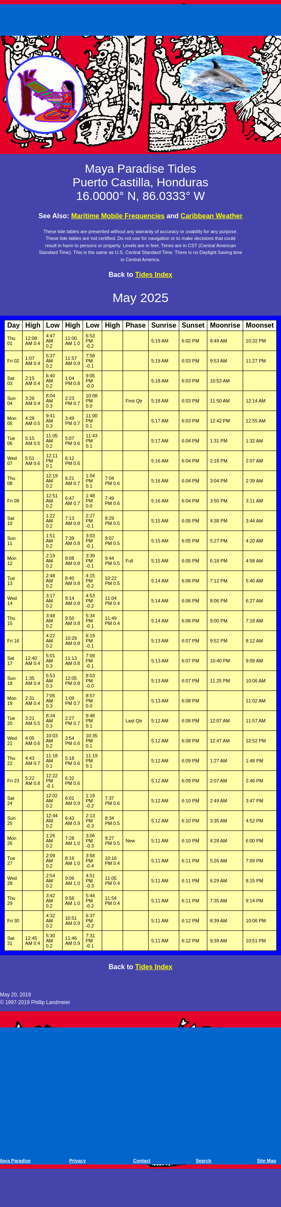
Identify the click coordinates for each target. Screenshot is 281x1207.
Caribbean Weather (212, 216)
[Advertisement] (142, 18)
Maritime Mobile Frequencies (118, 216)
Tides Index (153, 274)
